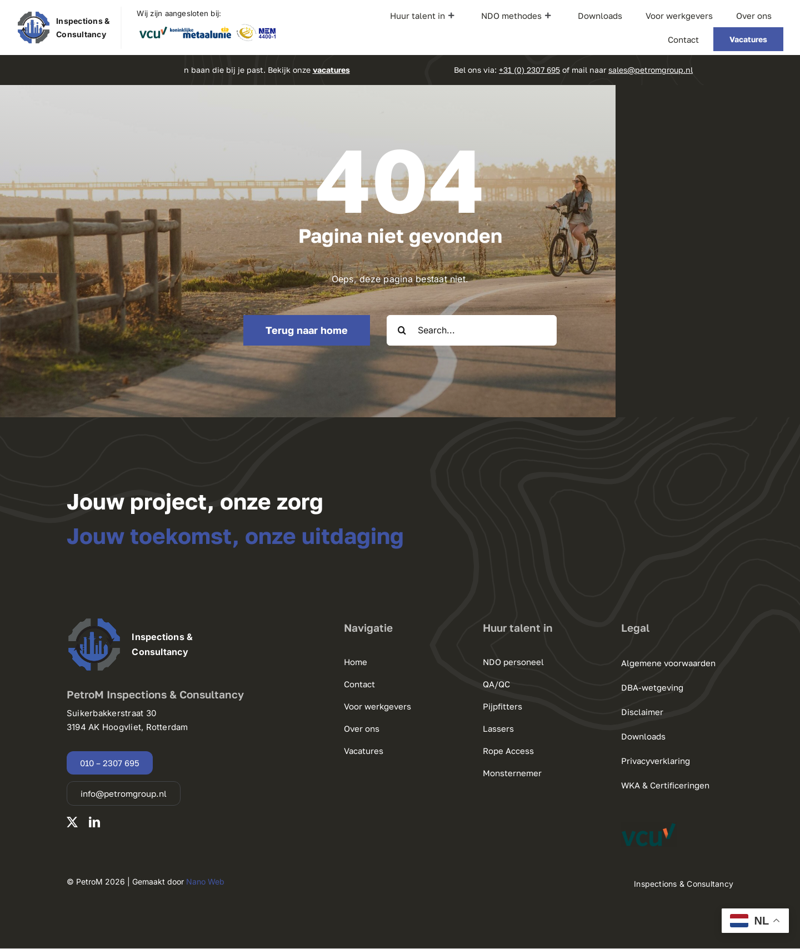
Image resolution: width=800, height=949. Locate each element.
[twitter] (72, 822)
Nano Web (205, 881)
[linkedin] (94, 822)
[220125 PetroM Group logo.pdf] (34, 15)
